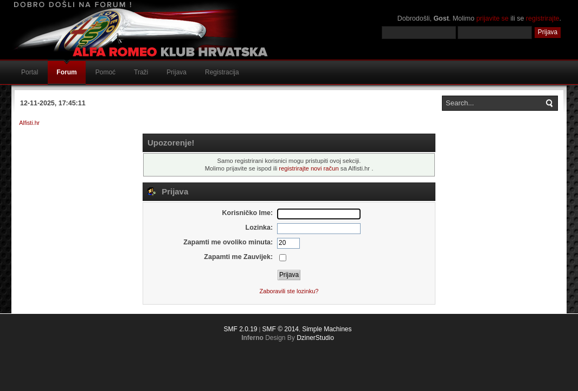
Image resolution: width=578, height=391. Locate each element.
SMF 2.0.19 (240, 329)
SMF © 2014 (280, 329)
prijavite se (492, 18)
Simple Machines (326, 329)
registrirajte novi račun (308, 168)
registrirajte (543, 18)
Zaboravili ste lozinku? (289, 291)
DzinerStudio (315, 338)
